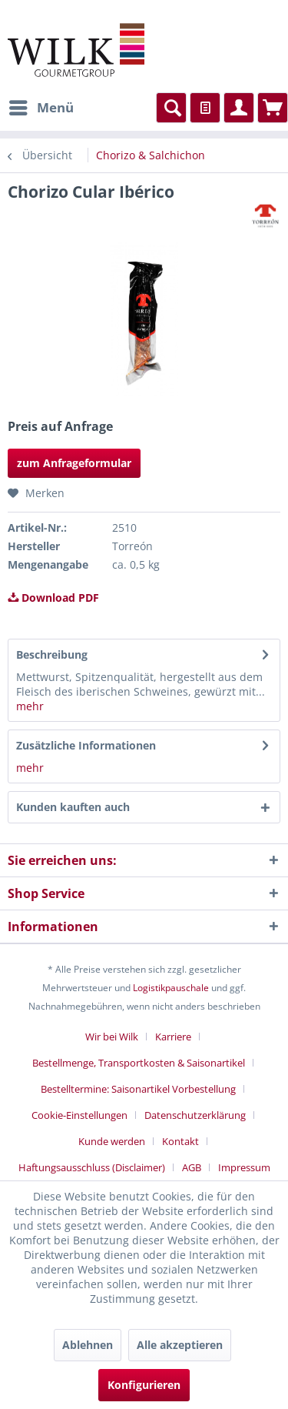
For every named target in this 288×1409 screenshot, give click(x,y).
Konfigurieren (144, 1384)
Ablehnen (87, 1344)
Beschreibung (52, 654)
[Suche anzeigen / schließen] (171, 107)
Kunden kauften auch (73, 807)
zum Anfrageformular (74, 463)
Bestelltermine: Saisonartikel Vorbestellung (138, 1089)
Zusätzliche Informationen (86, 745)
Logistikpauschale (171, 987)
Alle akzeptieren (180, 1344)
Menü (41, 105)
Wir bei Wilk (111, 1036)
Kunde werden (111, 1141)
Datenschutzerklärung (195, 1115)
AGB (191, 1167)
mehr (30, 706)
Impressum (244, 1167)
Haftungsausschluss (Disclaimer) (91, 1167)
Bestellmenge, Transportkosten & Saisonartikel (138, 1063)
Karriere (173, 1036)
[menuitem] (40, 107)
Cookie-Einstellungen (79, 1115)
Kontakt (180, 1141)
